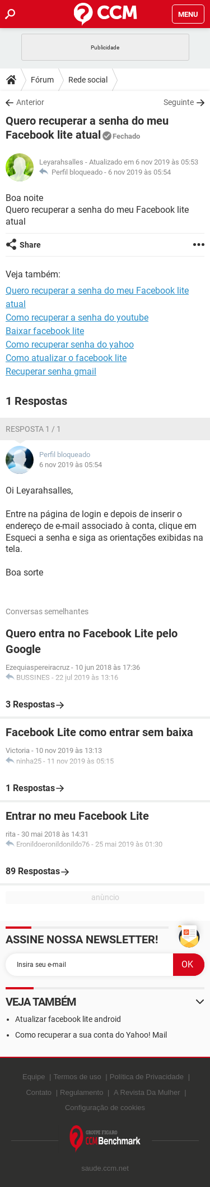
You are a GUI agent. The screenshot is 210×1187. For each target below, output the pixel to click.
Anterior (30, 102)
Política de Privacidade (147, 1076)
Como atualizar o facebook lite (66, 358)
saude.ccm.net (105, 1168)
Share (30, 244)
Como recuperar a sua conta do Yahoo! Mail (91, 1034)
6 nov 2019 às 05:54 (139, 172)
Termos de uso (77, 1076)
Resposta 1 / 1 (33, 428)
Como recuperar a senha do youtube (77, 317)
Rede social (88, 79)
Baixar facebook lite (45, 331)
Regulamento (81, 1092)
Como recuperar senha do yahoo (70, 344)
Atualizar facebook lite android (68, 1019)
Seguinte (179, 102)
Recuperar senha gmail (51, 371)
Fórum (42, 79)
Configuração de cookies (105, 1107)
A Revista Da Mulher (147, 1092)
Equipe (33, 1076)
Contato (39, 1092)
